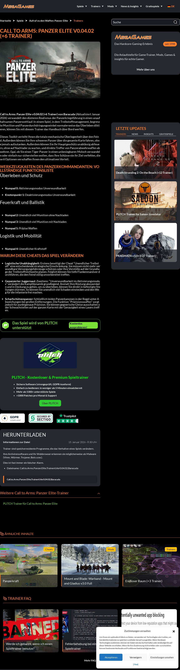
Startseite (5, 20)
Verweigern (136, 657)
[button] (173, 630)
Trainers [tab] (121, 134)
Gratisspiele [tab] (166, 134)
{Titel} (135, 664)
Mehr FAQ (90, 660)
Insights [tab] (148, 134)
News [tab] (135, 134)
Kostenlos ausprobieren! (78, 325)
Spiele (20, 20)
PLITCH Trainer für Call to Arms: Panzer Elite (30, 503)
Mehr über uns (146, 69)
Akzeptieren (111, 657)
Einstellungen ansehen (162, 657)
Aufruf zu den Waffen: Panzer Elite (48, 20)
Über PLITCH (50, 403)
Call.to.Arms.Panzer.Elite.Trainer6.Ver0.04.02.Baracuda (33, 479)
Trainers (78, 20)
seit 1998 (170, 43)
